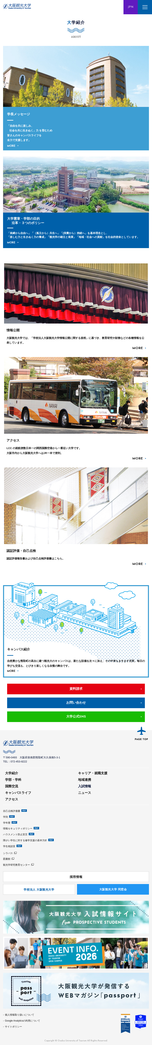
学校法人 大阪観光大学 (39, 889)
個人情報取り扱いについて (19, 1014)
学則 (5, 816)
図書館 (6, 859)
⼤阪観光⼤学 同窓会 (113, 889)
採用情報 (76, 877)
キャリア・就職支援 (92, 773)
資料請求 (76, 689)
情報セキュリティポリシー (17, 828)
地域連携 (84, 779)
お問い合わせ (76, 702)
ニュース (84, 792)
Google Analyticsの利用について (22, 1020)
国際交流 (11, 786)
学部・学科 (13, 779)
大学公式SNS (76, 716)
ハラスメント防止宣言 (15, 834)
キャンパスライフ (18, 792)
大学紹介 (11, 773)
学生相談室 (9, 846)
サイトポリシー (13, 1026)
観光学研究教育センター (16, 864)
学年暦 (6, 822)
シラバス (8, 853)
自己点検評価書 (11, 811)
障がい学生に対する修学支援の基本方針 (25, 840)
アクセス (11, 799)
